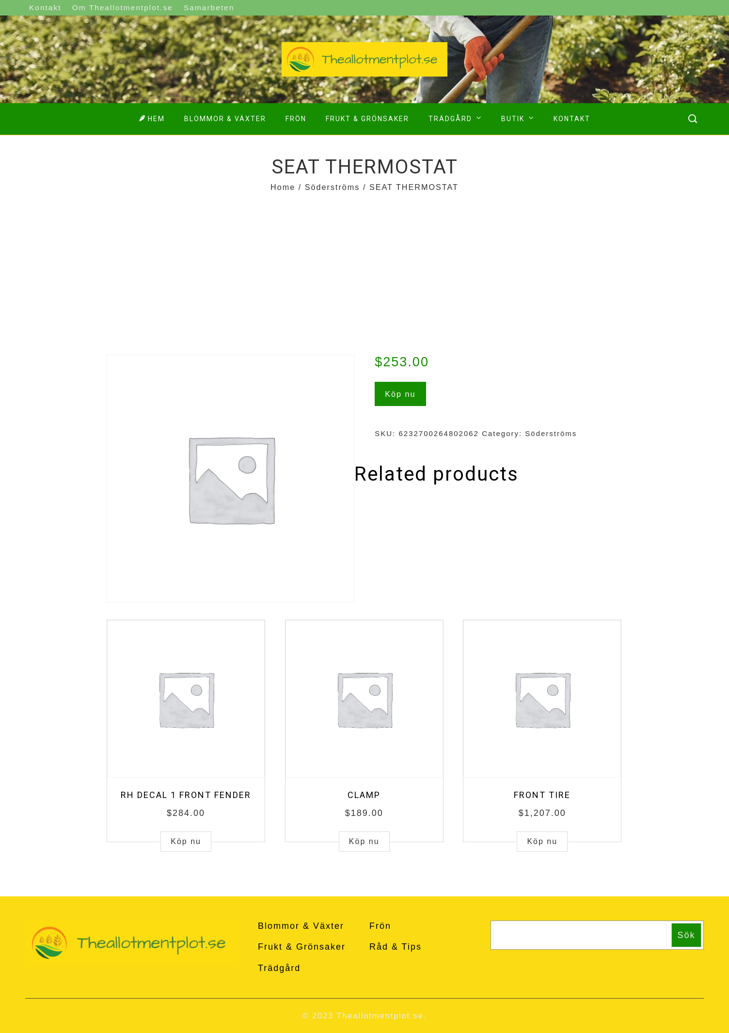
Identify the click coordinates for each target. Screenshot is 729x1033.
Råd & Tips (395, 947)
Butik (518, 118)
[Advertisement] (364, 267)
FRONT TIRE (542, 795)
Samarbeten (209, 7)
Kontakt (45, 7)
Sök (687, 935)
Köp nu (400, 394)
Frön (295, 119)
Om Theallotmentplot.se (122, 7)
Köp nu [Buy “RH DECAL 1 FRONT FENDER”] (186, 841)
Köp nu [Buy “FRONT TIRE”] (542, 841)
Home (282, 187)
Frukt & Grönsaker (367, 119)
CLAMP (364, 795)
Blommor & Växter (225, 119)
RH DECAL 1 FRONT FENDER (186, 795)
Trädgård (456, 118)
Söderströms (332, 187)
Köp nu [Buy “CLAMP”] (364, 841)
